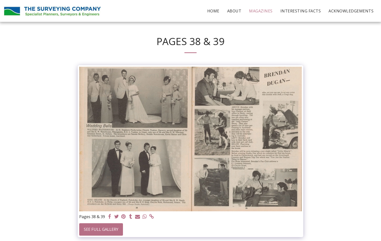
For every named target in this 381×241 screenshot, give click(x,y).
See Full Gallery (101, 229)
